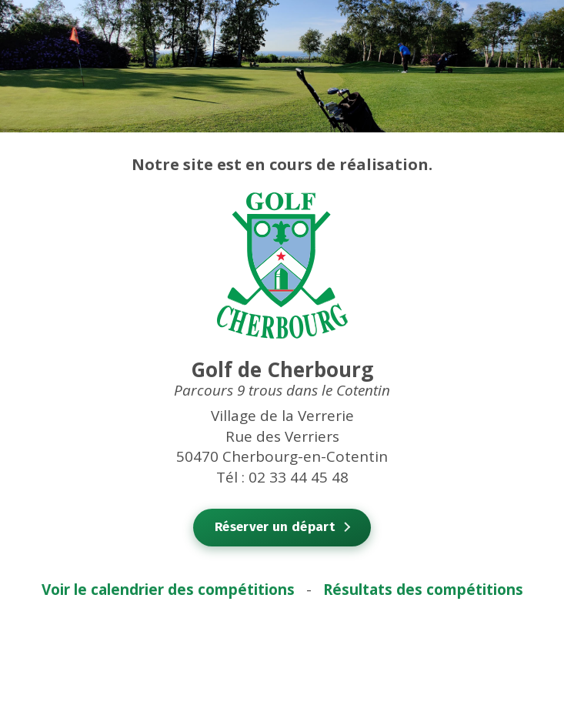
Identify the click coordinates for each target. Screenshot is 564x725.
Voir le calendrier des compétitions (168, 590)
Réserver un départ (275, 527)
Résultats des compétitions (423, 590)
